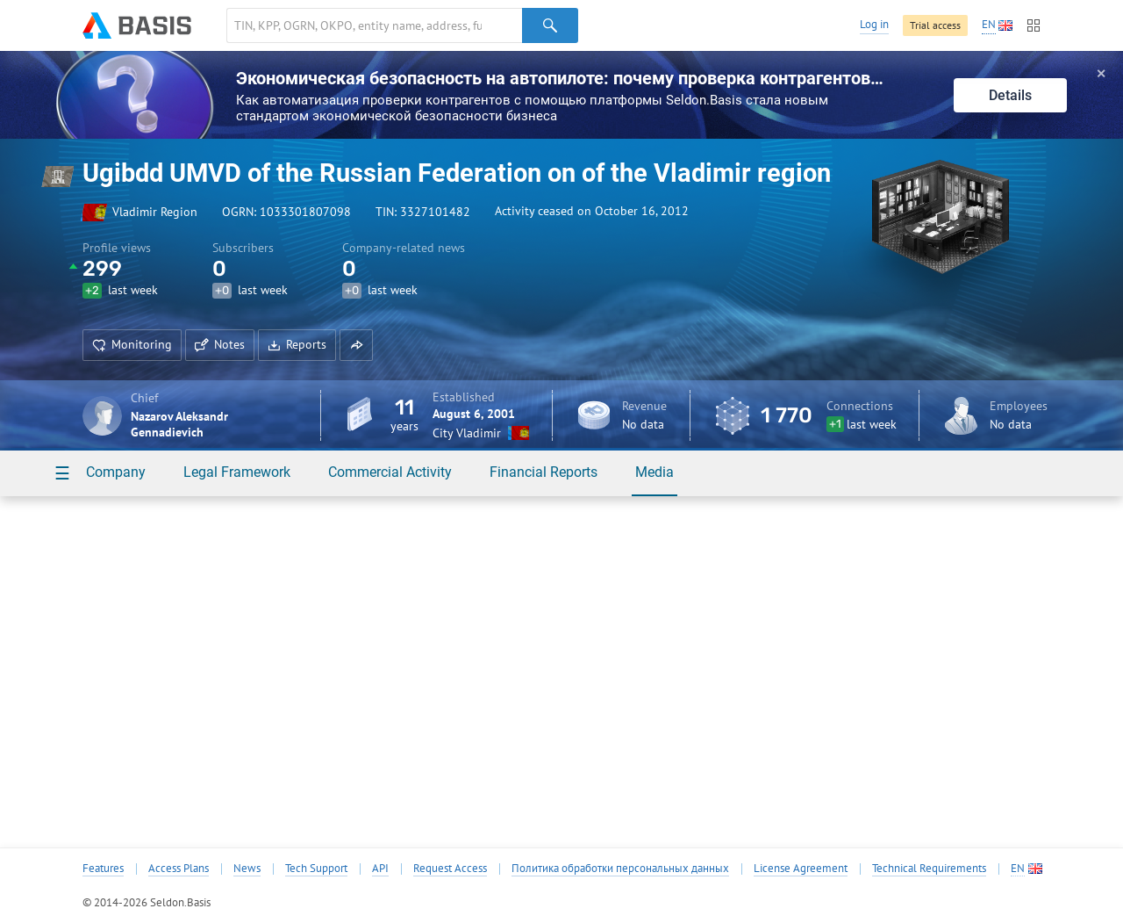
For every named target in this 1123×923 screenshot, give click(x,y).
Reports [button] (297, 344)
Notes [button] (220, 344)
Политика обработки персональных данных (620, 869)
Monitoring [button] (132, 344)
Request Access (450, 869)
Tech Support (316, 869)
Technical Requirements (929, 869)
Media (654, 472)
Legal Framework (236, 472)
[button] (356, 345)
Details (1010, 95)
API (380, 869)
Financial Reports (543, 472)
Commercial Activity (390, 472)
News (247, 869)
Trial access (935, 25)
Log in (874, 24)
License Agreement (801, 869)
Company (116, 472)
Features (103, 869)
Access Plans (178, 869)
